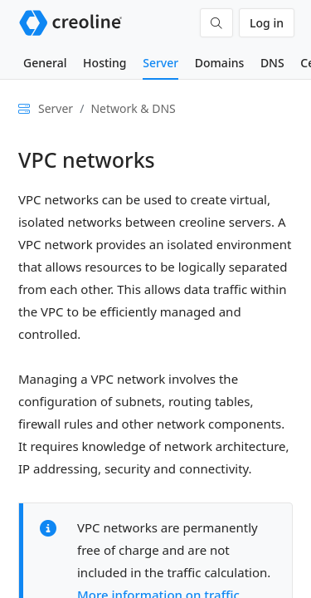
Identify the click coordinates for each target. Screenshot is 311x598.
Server (160, 63)
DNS (272, 63)
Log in (267, 23)
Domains (219, 63)
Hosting (104, 63)
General (44, 63)
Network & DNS (132, 108)
